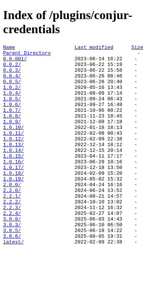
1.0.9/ (12, 137)
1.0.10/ (13, 144)
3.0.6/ (12, 274)
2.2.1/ (12, 226)
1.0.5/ (12, 109)
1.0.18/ (13, 199)
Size (137, 48)
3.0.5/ (12, 267)
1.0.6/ (12, 116)
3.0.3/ (12, 261)
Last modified (93, 48)
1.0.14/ (13, 171)
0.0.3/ (12, 75)
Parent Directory (27, 55)
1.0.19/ (13, 206)
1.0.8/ (12, 130)
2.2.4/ (12, 247)
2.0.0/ (12, 212)
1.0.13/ (13, 164)
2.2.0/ (12, 219)
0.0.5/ (12, 89)
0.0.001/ (15, 61)
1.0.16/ (13, 185)
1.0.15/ (13, 178)
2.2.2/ (12, 233)
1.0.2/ (12, 96)
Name (9, 48)
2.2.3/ (12, 240)
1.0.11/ (13, 151)
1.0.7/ (12, 123)
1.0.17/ (13, 192)
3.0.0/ (12, 254)
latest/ (13, 281)
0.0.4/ (12, 82)
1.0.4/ (12, 103)
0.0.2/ (12, 68)
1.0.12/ (13, 158)
